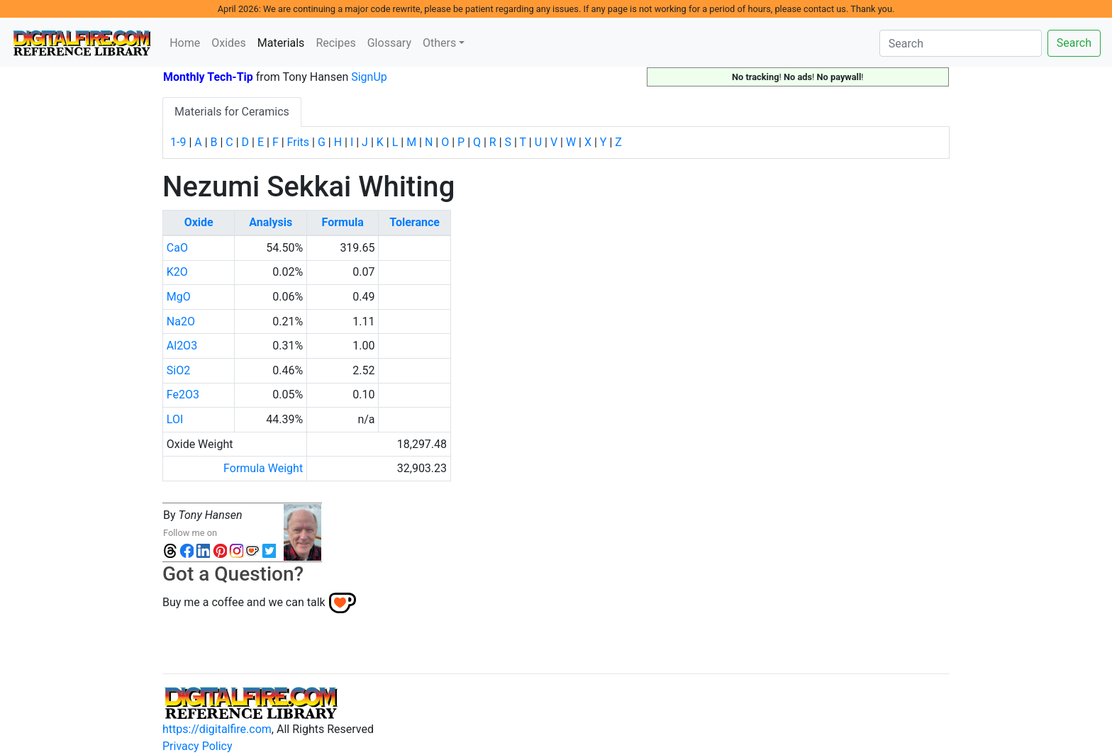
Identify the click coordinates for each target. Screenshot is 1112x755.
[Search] (960, 43)
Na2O (181, 321)
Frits (298, 142)
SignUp (369, 77)
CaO (177, 248)
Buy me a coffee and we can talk (244, 601)
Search (1074, 43)
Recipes (335, 43)
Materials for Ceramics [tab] (231, 111)
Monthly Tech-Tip (208, 77)
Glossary (389, 43)
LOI (175, 419)
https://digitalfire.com (217, 729)
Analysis (270, 222)
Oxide (198, 222)
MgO (179, 296)
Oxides (228, 43)
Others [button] (439, 43)
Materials (284, 42)
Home (184, 43)
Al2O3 (182, 345)
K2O (177, 272)
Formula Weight (263, 468)
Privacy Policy (197, 746)
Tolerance (414, 222)
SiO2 (178, 370)
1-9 (178, 142)
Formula (343, 222)
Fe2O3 (183, 394)
